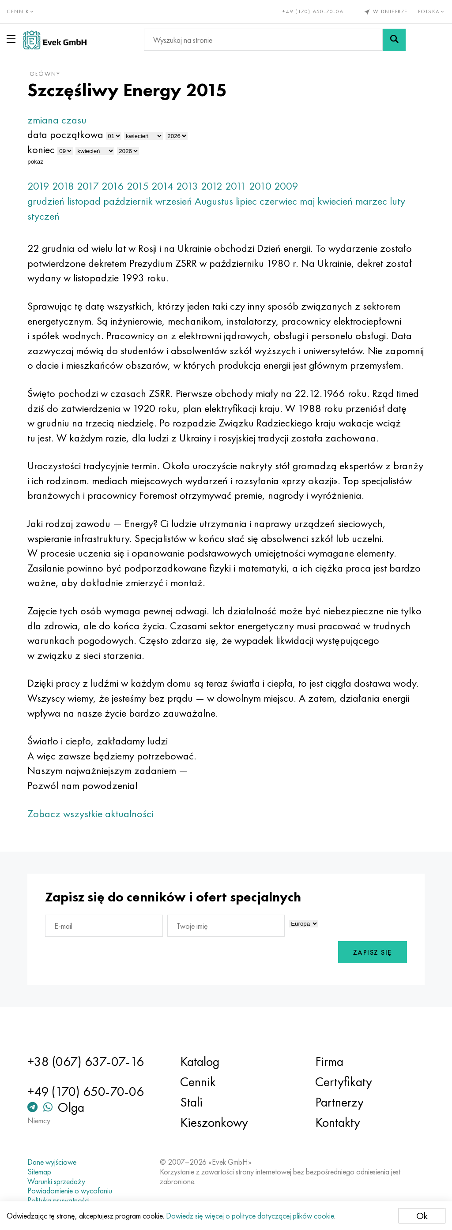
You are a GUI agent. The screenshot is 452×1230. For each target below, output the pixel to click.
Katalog (199, 1062)
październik (128, 201)
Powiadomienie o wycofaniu (70, 1191)
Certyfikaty (343, 1082)
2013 (188, 186)
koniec (41, 149)
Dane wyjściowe (52, 1162)
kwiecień (335, 201)
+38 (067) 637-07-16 (86, 1062)
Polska (432, 11)
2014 (163, 186)
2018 (64, 186)
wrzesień (174, 201)
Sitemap (40, 1172)
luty (398, 201)
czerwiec (279, 201)
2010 (260, 186)
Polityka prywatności (59, 1200)
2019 (39, 186)
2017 (88, 186)
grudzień (46, 201)
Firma (329, 1062)
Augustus (214, 201)
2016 (113, 186)
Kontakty (337, 1123)
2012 (212, 186)
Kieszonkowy (214, 1123)
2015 (138, 186)
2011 (236, 186)
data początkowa (66, 134)
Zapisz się (372, 967)
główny (45, 74)
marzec (372, 201)
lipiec (246, 201)
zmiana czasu (57, 120)
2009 (287, 186)
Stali (191, 1102)
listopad (84, 201)
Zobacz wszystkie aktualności (91, 828)
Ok (422, 1215)
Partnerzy (339, 1102)
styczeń (44, 216)
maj (307, 201)
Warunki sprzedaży (57, 1181)
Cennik (198, 1082)
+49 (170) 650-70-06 (312, 11)
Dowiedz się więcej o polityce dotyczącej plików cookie (250, 1216)
